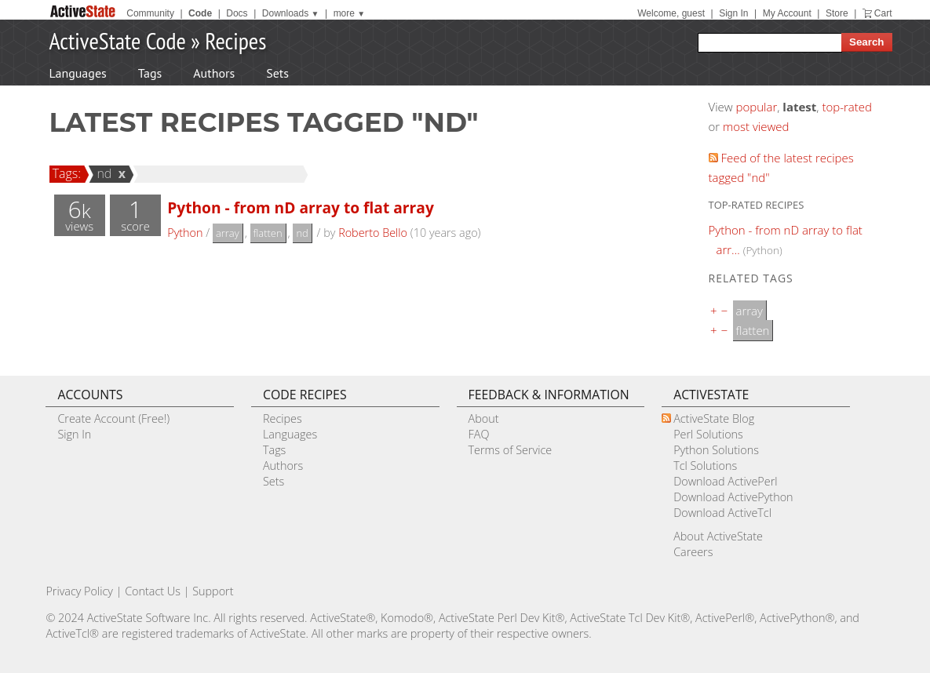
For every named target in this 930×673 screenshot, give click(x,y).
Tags (150, 73)
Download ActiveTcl (722, 512)
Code (200, 13)
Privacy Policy (79, 591)
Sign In (733, 13)
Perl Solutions (708, 434)
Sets (277, 73)
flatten (268, 233)
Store (837, 13)
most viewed (756, 126)
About (484, 418)
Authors (214, 73)
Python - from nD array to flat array (300, 207)
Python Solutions (716, 449)
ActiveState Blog (713, 418)
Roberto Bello (372, 232)
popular (757, 107)
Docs (236, 13)
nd (102, 173)
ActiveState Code (117, 40)
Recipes (235, 40)
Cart (883, 13)
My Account (787, 13)
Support (212, 591)
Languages (78, 73)
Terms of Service (511, 449)
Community (150, 13)
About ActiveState (718, 536)
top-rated (847, 107)
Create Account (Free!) (113, 418)
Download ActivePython (733, 496)
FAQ (479, 434)
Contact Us (153, 591)
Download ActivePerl (725, 481)
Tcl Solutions (705, 465)
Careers (693, 551)
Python (184, 232)
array (227, 233)
